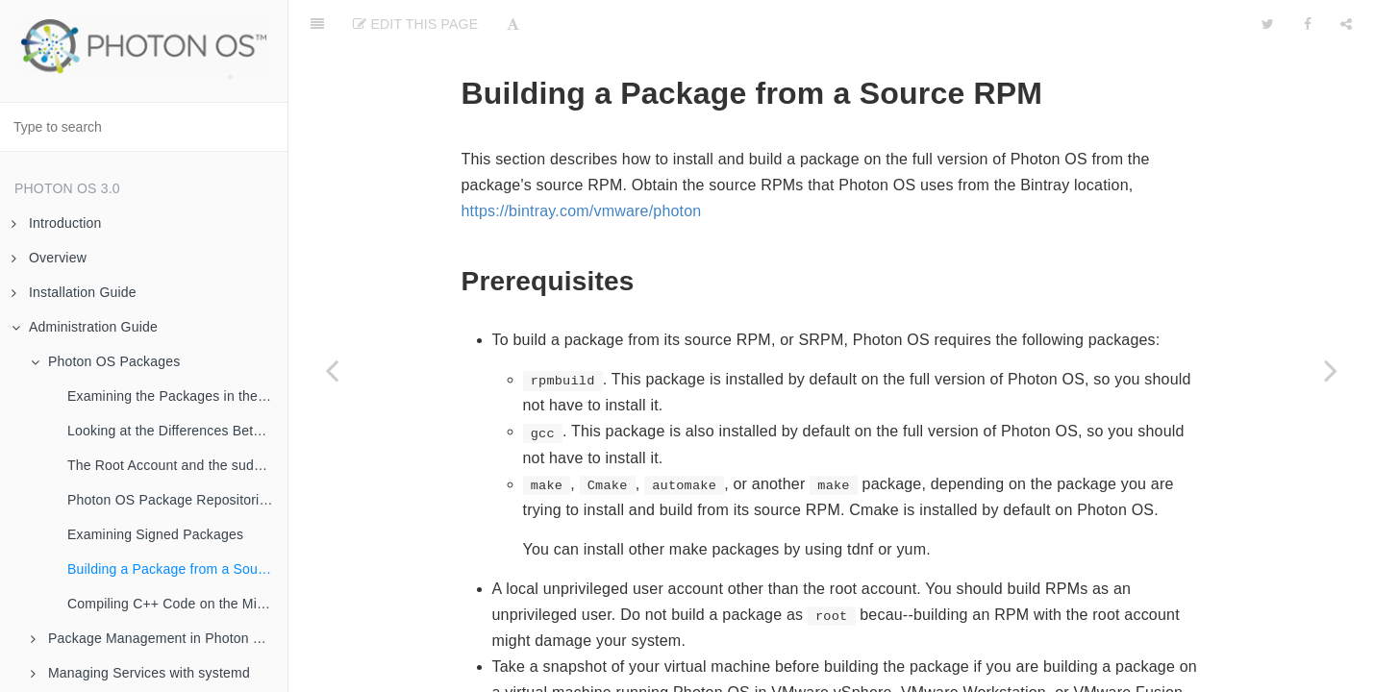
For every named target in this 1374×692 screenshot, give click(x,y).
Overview (49, 257)
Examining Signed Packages (155, 534)
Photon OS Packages (105, 361)
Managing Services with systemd (140, 672)
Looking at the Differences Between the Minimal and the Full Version (177, 430)
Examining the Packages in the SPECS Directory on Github (177, 396)
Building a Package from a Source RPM (177, 569)
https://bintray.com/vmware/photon (582, 163)
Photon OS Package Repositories (170, 499)
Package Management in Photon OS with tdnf (159, 638)
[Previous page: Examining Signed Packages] (331, 370)
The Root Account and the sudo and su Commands (177, 465)
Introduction (57, 223)
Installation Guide (74, 292)
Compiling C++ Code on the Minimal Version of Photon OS (177, 603)
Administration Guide (85, 326)
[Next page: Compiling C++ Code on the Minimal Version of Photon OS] (1330, 370)
